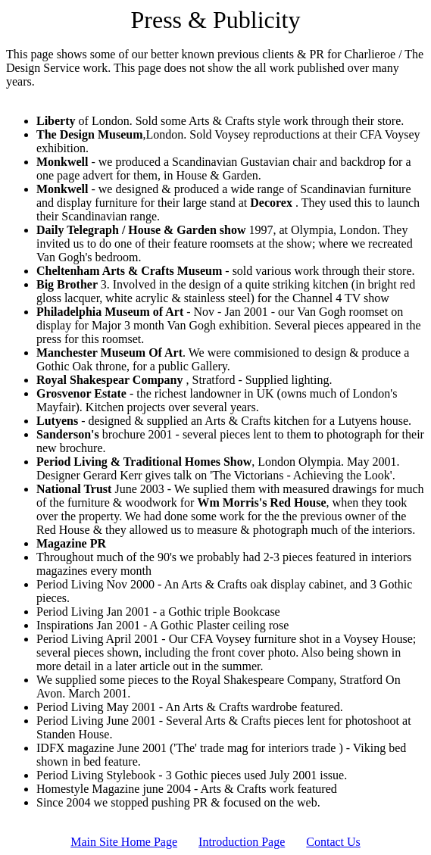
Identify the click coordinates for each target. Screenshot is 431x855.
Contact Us (333, 841)
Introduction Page (241, 841)
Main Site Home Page (123, 841)
